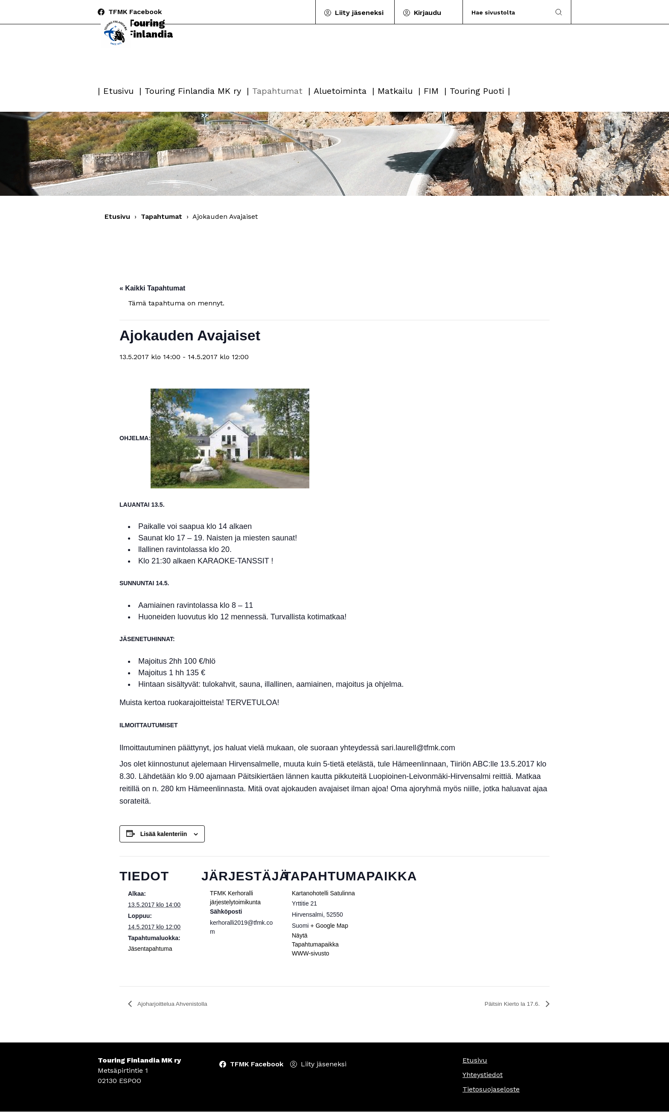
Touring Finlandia (142, 56)
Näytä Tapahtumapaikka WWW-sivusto (315, 944)
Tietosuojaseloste (491, 1090)
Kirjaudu (427, 13)
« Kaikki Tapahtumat (152, 288)
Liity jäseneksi (359, 13)
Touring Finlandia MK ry (193, 91)
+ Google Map (329, 925)
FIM (431, 91)
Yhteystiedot (482, 1075)
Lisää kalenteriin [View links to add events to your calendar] (163, 833)
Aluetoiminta (340, 91)
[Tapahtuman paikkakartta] (410, 915)
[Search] (506, 12)
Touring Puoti (477, 91)
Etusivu (118, 91)
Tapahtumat (277, 91)
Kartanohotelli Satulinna (323, 893)
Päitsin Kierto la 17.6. (508, 1003)
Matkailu (395, 91)
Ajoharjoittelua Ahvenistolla (177, 1003)
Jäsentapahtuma (150, 948)
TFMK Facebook (135, 12)
